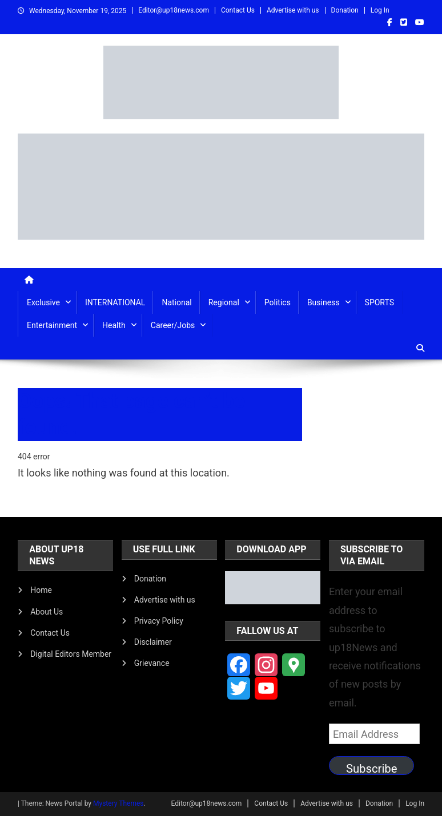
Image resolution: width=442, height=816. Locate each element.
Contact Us (238, 10)
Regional (223, 302)
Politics (277, 302)
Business (323, 302)
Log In (380, 10)
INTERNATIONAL (115, 302)
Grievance (152, 663)
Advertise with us (293, 10)
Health (114, 325)
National (176, 302)
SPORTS (379, 302)
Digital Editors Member (70, 654)
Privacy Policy (158, 620)
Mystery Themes (118, 803)
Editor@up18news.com (173, 10)
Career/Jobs (173, 325)
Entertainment (52, 325)
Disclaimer (153, 642)
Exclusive (43, 302)
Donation (345, 10)
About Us (46, 611)
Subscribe (371, 768)
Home (41, 590)
